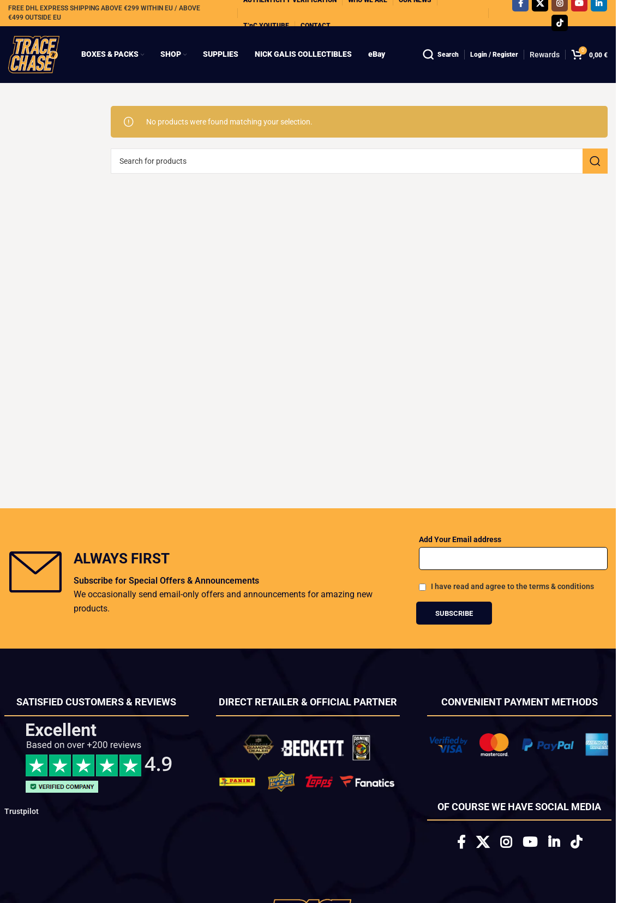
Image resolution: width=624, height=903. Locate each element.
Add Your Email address (460, 539)
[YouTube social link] (530, 843)
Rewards (545, 54)
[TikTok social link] (559, 23)
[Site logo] (33, 54)
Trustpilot (21, 811)
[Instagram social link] (506, 843)
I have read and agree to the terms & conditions (512, 586)
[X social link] (483, 843)
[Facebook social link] (461, 843)
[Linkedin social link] (554, 843)
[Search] (440, 55)
